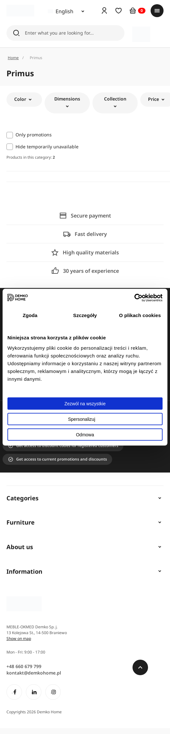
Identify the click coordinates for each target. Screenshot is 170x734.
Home (13, 57)
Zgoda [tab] (30, 315)
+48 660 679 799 (23, 666)
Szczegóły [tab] (85, 315)
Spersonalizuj (85, 418)
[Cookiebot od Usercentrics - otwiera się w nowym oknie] (134, 297)
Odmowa (85, 434)
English (60, 11)
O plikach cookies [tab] (140, 315)
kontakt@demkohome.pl (33, 673)
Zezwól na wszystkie (85, 403)
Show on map (18, 638)
